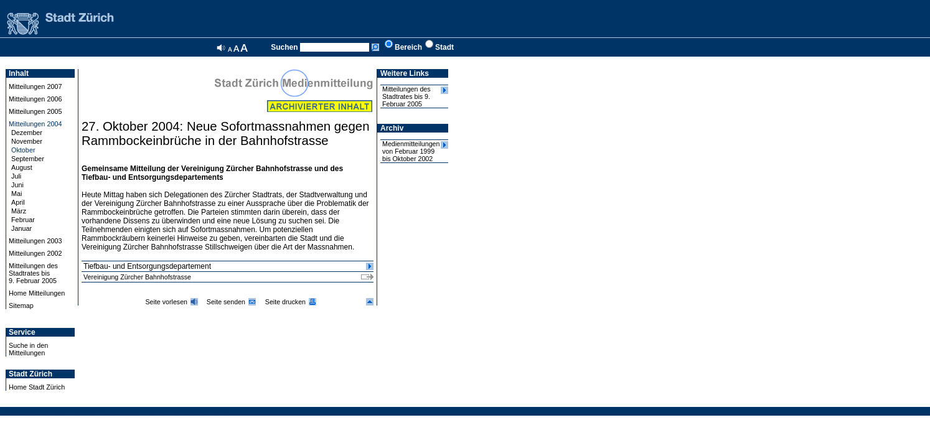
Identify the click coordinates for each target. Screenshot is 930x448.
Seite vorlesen (166, 302)
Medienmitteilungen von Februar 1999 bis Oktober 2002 (410, 151)
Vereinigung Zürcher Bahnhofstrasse (137, 277)
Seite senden (226, 302)
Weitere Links (404, 73)
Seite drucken (285, 302)
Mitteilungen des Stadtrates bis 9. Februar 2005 (406, 96)
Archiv (391, 128)
